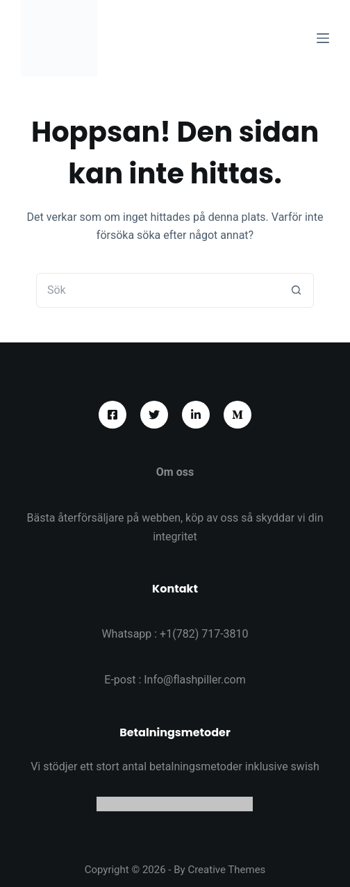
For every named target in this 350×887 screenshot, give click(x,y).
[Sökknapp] (296, 290)
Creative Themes (226, 869)
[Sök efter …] (157, 290)
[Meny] (323, 38)
